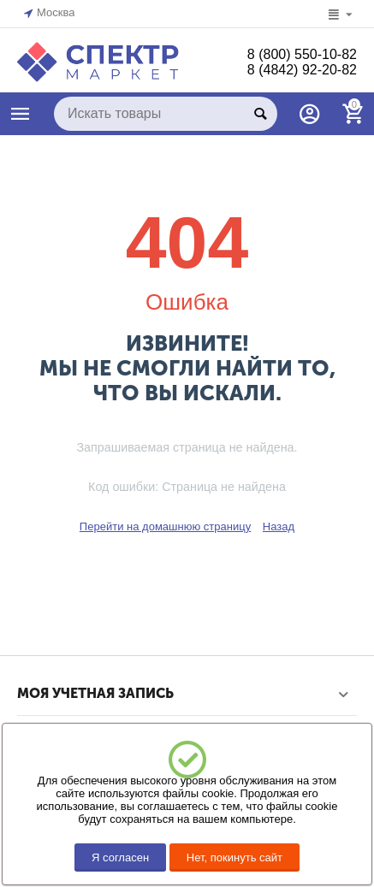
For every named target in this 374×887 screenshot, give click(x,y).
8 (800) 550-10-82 (302, 54)
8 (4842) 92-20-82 (302, 69)
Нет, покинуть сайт (234, 857)
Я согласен (120, 857)
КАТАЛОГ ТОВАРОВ (21, 114)
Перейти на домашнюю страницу (165, 526)
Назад (278, 526)
